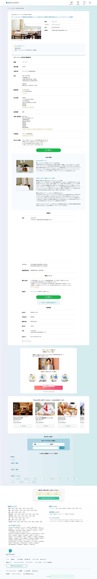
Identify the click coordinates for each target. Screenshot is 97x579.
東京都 (13, 510)
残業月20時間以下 (12, 530)
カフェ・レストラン (53, 521)
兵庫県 (16, 508)
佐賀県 (18, 521)
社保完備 (28, 533)
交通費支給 (20, 535)
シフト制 (40, 530)
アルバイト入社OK (34, 541)
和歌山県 (31, 508)
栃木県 (32, 510)
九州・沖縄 (10, 521)
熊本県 (26, 521)
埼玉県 (24, 510)
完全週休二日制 (32, 544)
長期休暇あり (26, 544)
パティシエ (51, 508)
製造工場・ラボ (67, 521)
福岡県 (15, 521)
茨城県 (28, 510)
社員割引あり (11, 536)
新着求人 (13, 559)
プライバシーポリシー (16, 573)
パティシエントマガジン (19, 562)
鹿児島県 (37, 521)
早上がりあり (35, 530)
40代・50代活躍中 (27, 541)
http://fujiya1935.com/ (36, 336)
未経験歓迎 (25, 538)
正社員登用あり (25, 535)
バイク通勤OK (35, 536)
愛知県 (13, 512)
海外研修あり (11, 538)
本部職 (76, 508)
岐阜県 (20, 512)
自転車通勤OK (41, 536)
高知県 (24, 519)
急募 (21, 538)
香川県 (16, 519)
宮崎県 (33, 521)
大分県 (29, 521)
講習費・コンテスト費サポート (35, 535)
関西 (9, 508)
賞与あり (10, 535)
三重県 (24, 512)
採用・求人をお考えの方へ (16, 566)
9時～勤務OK (23, 533)
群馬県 (35, 510)
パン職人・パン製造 (58, 508)
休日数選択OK (20, 544)
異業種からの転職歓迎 (18, 539)
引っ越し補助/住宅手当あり (35, 533)
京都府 (24, 508)
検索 (62, 447)
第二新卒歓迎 (31, 538)
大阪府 (13, 508)
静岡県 (16, 512)
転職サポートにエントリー (48, 387)
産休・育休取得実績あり (12, 544)
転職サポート (9, 562)
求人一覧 (13, 8)
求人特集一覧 (27, 559)
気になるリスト (43, 559)
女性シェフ (41, 527)
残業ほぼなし (29, 530)
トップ (9, 8)
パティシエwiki (38, 562)
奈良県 (27, 508)
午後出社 (24, 530)
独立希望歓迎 (11, 539)
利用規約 (8, 573)
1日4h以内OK (16, 533)
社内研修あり (16, 538)
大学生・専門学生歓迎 (12, 541)
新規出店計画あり (34, 527)
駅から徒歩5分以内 (17, 527)
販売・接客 (64, 508)
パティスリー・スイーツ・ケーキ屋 (55, 519)
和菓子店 (72, 521)
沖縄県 (41, 521)
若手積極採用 (36, 538)
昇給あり (42, 533)
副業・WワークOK (34, 539)
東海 (9, 512)
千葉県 (21, 510)
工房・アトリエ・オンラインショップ (76, 519)
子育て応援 (10, 527)
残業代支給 (15, 535)
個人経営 (28, 527)
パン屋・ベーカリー (60, 521)
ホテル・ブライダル (65, 519)
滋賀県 (20, 508)
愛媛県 (13, 519)
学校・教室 (77, 521)
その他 (80, 508)
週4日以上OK (11, 533)
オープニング (23, 527)
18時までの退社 (18, 530)
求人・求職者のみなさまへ (28, 573)
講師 (73, 508)
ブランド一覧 (35, 559)
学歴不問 (41, 538)
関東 (9, 510)
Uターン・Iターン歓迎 (26, 539)
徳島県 (20, 519)
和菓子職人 (69, 508)
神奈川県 (16, 510)
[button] (23, 412)
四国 (9, 519)
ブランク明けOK (19, 541)
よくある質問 (27, 570)
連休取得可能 (41, 541)
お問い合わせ (35, 570)
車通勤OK (29, 536)
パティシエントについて (11, 570)
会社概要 (20, 570)
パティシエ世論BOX (47, 562)
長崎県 (22, 521)
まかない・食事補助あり (18, 536)
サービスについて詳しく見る (49, 391)
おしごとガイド (29, 562)
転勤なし (24, 536)
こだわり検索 (19, 559)
